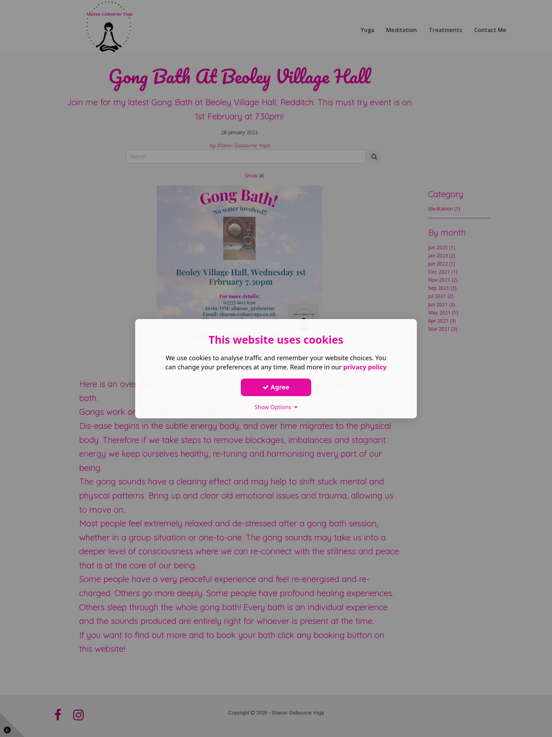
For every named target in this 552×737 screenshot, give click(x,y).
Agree (276, 387)
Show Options (276, 407)
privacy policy (365, 366)
